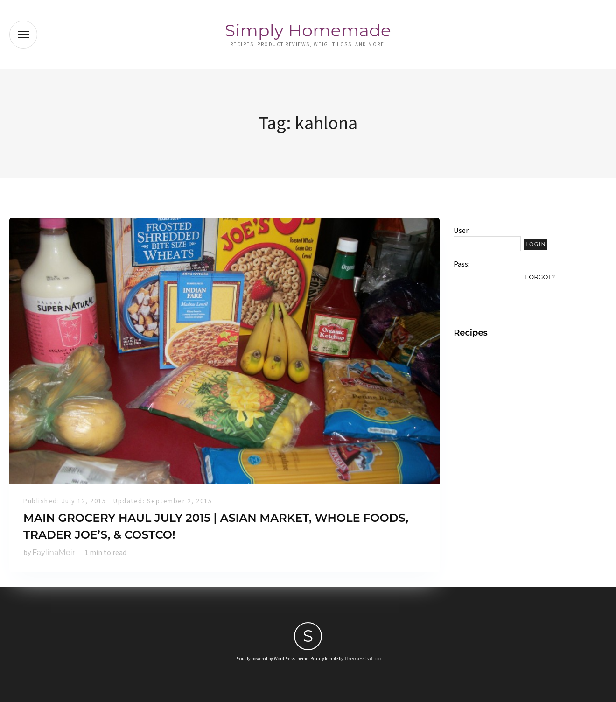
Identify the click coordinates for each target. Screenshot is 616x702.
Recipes (471, 333)
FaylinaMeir (53, 552)
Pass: (461, 264)
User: (462, 230)
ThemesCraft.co (362, 658)
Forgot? (540, 277)
